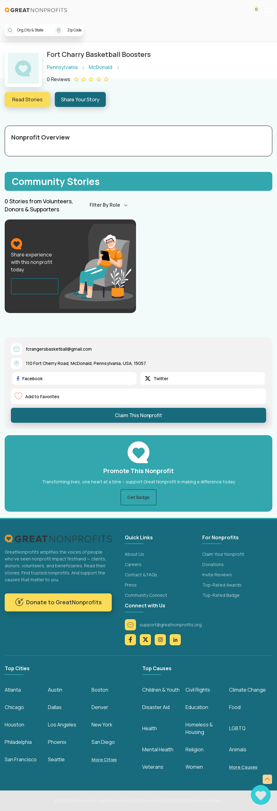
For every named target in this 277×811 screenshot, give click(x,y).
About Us (134, 554)
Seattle (56, 759)
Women (194, 766)
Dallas (55, 707)
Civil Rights (197, 689)
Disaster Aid (156, 707)
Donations (213, 564)
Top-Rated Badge (221, 595)
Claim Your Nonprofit (223, 554)
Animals (237, 749)
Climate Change (247, 689)
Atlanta (13, 689)
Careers (133, 564)
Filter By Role (105, 204)
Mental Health (157, 749)
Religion (194, 749)
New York (102, 724)
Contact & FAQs (141, 575)
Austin (55, 689)
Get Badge (138, 497)
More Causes (243, 767)
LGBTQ (237, 728)
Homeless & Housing (199, 728)
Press (131, 585)
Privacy (216, 800)
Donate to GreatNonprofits (58, 602)
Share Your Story (80, 99)
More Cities (104, 760)
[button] (255, 12)
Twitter (156, 378)
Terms (196, 800)
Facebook (30, 378)
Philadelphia (18, 742)
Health (149, 728)
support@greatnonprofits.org (163, 624)
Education (196, 707)
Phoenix (57, 742)
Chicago (14, 707)
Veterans (152, 766)
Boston (100, 689)
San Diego (103, 742)
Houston (14, 724)
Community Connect (146, 595)
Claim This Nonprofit (138, 415)
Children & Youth (161, 689)
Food (235, 707)
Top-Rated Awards (222, 585)
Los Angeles (62, 724)
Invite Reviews (217, 575)
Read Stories (27, 99)
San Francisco (21, 759)
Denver (100, 707)
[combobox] (36, 30)
